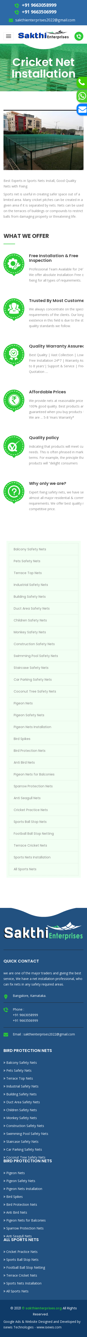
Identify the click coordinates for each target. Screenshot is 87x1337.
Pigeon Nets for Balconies (34, 774)
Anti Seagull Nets (27, 798)
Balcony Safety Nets (30, 549)
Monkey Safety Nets (30, 632)
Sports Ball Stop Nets (30, 821)
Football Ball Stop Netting (34, 833)
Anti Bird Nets (24, 762)
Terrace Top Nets (28, 573)
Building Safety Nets (30, 596)
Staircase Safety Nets (31, 667)
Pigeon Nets (23, 703)
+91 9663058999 (38, 5)
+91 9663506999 (38, 12)
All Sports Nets (25, 869)
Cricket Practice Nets (31, 810)
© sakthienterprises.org (42, 1308)
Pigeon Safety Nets (29, 715)
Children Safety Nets (30, 620)
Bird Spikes (22, 738)
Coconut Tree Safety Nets (35, 691)
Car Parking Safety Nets (33, 679)
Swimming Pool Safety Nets (36, 656)
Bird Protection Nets (29, 750)
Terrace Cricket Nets (30, 845)
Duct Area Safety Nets (32, 608)
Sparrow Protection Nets (33, 786)
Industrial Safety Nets (31, 584)
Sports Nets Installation (32, 857)
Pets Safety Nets (27, 561)
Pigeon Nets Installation (32, 727)
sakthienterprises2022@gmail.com (44, 20)
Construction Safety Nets (34, 644)
